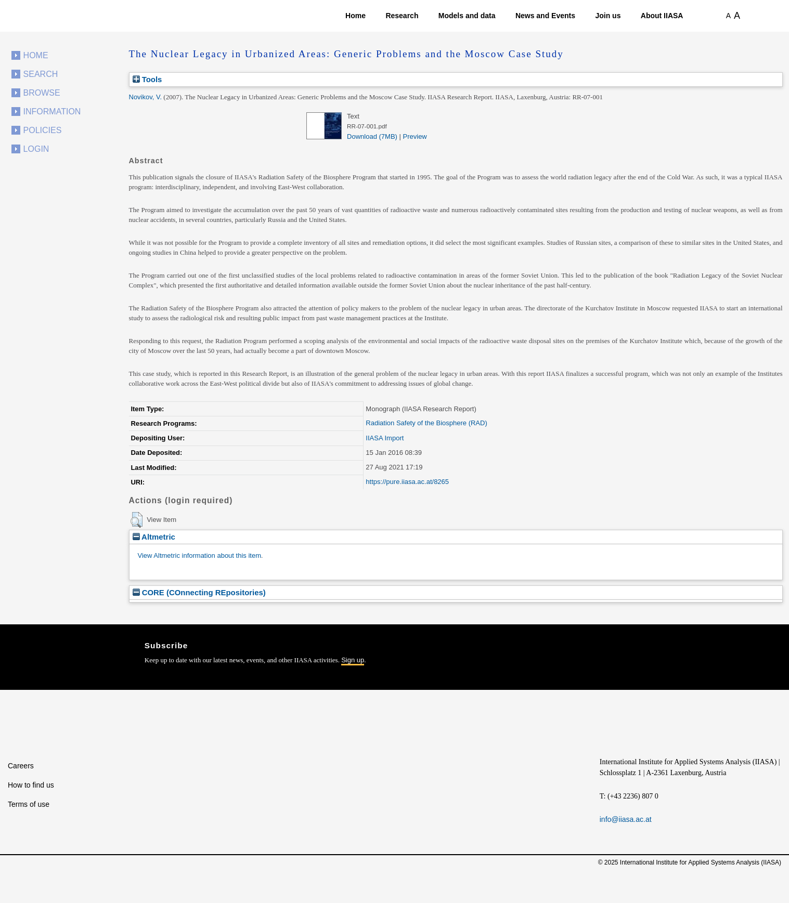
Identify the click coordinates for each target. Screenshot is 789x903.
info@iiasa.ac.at (626, 819)
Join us (607, 15)
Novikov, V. (145, 97)
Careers (21, 766)
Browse (41, 92)
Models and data (467, 15)
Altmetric (154, 536)
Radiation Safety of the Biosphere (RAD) (426, 423)
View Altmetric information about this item (199, 555)
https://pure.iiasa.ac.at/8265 (407, 482)
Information (52, 111)
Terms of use (28, 804)
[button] (137, 520)
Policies (42, 130)
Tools (147, 79)
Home (355, 15)
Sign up (352, 660)
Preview (415, 136)
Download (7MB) (372, 136)
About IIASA (662, 15)
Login (36, 149)
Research (401, 15)
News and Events (545, 15)
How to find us (31, 785)
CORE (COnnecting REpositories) (199, 592)
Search (40, 74)
